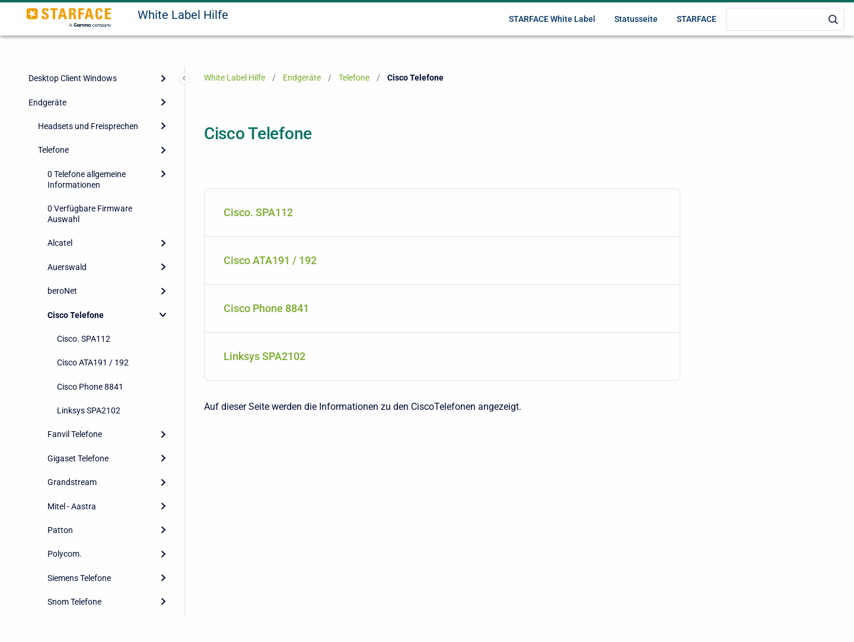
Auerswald (67, 267)
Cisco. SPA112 (83, 339)
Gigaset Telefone (78, 458)
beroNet (62, 291)
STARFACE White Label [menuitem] (552, 19)
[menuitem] (442, 213)
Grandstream (72, 482)
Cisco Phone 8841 (90, 386)
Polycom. (64, 553)
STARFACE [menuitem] (696, 19)
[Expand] (163, 78)
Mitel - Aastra (71, 506)
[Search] (785, 19)
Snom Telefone (74, 601)
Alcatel (59, 243)
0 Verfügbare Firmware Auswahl (89, 214)
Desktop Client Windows (72, 78)
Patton (60, 530)
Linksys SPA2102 (88, 410)
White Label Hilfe (183, 15)
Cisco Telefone (75, 315)
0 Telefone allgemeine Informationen (86, 179)
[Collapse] (163, 314)
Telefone (53, 150)
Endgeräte (47, 102)
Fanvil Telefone (74, 434)
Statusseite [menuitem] (636, 19)
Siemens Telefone (79, 578)
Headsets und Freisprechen (88, 126)
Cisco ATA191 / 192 (93, 362)
